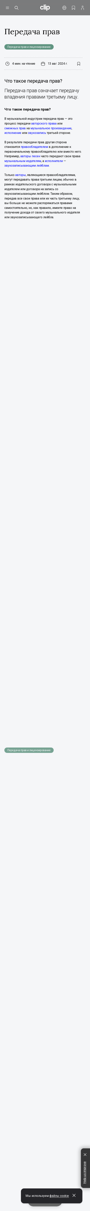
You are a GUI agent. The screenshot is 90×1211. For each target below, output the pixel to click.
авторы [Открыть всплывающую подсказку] (20, 175)
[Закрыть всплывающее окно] (74, 1196)
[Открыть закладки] (73, 8)
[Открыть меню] (7, 8)
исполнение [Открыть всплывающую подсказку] (12, 133)
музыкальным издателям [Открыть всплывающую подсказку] (22, 161)
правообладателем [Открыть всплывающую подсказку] (34, 147)
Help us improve (84, 1172)
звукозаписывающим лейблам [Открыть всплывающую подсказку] (26, 165)
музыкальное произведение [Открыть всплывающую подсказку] (51, 128)
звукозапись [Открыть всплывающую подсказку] (37, 133)
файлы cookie (59, 1196)
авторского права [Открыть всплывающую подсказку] (44, 123)
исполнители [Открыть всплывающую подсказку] (54, 161)
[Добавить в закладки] (78, 63)
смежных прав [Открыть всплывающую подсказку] (15, 128)
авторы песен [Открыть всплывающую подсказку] (30, 156)
